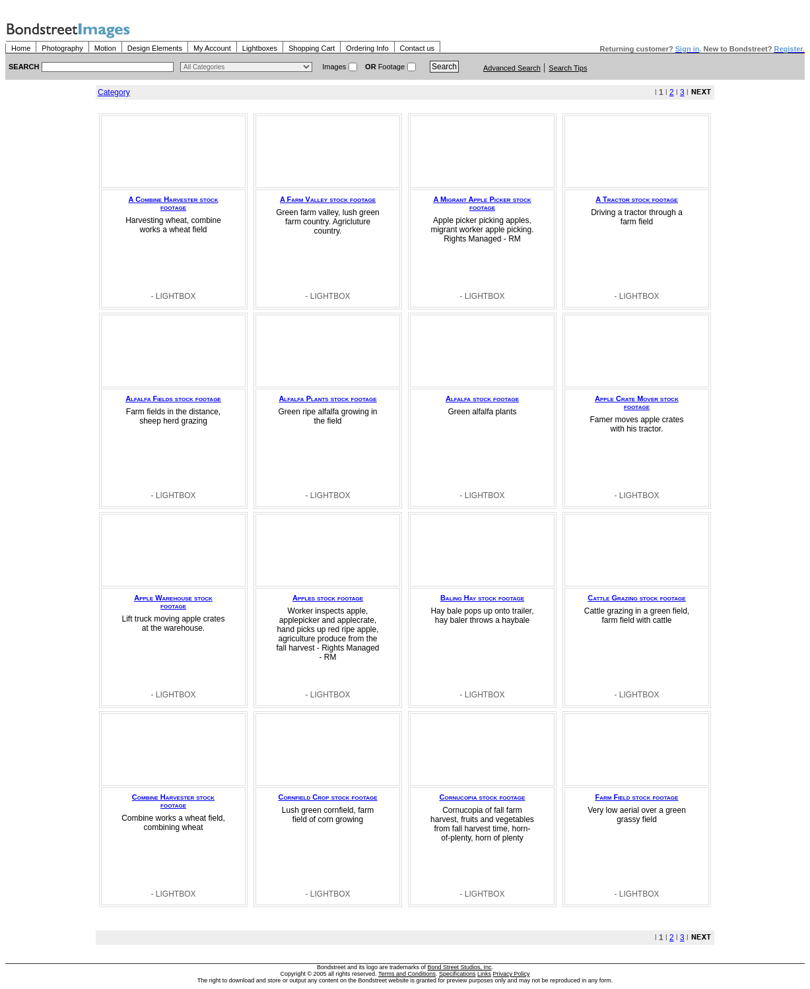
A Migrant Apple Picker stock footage (482, 203)
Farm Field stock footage (637, 797)
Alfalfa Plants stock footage (327, 398)
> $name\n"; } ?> (246, 67)
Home (20, 48)
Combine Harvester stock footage (173, 801)
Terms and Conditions (407, 974)
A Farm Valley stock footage (328, 199)
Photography (62, 48)
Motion (105, 48)
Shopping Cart (311, 48)
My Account (212, 48)
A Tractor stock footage (636, 199)
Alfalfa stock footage (482, 398)
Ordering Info (367, 48)
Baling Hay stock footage (482, 598)
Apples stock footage (327, 598)
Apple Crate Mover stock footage (637, 402)
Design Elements (154, 48)
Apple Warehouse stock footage (173, 602)
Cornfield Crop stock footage (327, 797)
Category (114, 92)
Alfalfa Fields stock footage (172, 398)
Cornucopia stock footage (482, 797)
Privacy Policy (511, 974)
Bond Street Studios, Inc (460, 967)
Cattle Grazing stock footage (636, 598)
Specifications (457, 974)
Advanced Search (512, 68)
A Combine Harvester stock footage (174, 203)
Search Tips (568, 68)
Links (484, 974)
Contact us (417, 48)
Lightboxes (259, 48)
